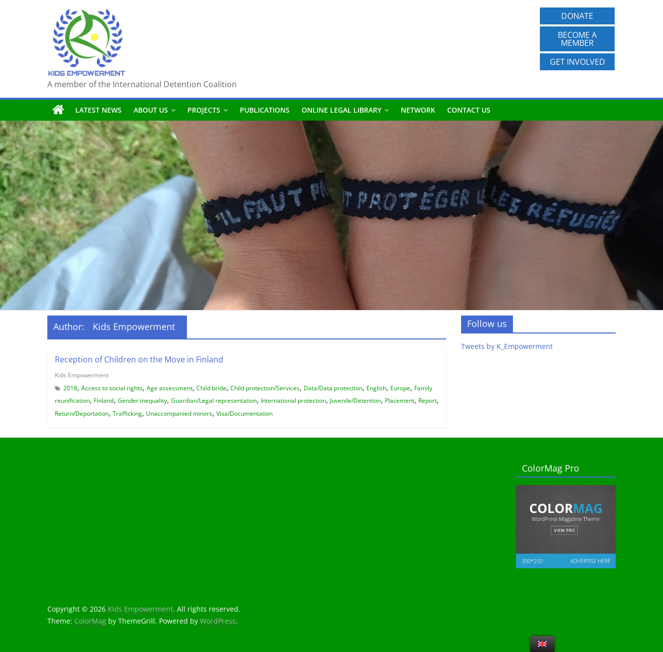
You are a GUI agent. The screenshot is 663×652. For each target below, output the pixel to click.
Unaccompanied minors (179, 413)
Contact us (469, 110)
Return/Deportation (82, 413)
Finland (104, 400)
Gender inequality (142, 400)
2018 (70, 388)
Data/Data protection (333, 388)
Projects (203, 110)
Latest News (98, 110)
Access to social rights (112, 388)
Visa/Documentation (244, 413)
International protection (293, 400)
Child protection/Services (265, 388)
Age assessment (169, 388)
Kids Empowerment (82, 375)
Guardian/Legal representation (214, 400)
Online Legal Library (341, 110)
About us (151, 110)
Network (418, 110)
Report (427, 400)
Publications (265, 110)
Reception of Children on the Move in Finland (139, 359)
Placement (399, 400)
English (376, 388)
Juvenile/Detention (355, 400)
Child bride (211, 388)
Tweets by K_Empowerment (507, 346)
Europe (400, 388)
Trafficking (127, 413)
